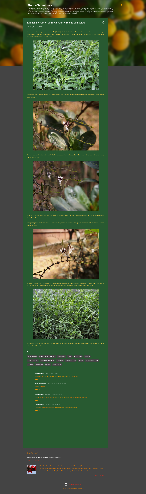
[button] (103, 22)
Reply (37, 379)
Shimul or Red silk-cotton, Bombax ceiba (44, 458)
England (87, 356)
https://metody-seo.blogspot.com (66, 407)
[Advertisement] (116, 49)
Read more (99, 475)
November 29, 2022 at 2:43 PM (56, 383)
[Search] (122, 5)
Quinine (30, 364)
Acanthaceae (32, 356)
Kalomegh (60, 360)
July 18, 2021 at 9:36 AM (51, 373)
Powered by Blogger (73, 484)
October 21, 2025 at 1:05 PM (52, 404)
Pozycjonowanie (41, 383)
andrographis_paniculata (47, 356)
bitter (70, 356)
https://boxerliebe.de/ (62, 397)
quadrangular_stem (92, 360)
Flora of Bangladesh (40, 5)
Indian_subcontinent (47, 360)
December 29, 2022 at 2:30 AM (53, 394)
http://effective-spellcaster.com (57, 376)
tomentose (39, 364)
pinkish (80, 360)
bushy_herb (78, 356)
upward (47, 364)
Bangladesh (61, 356)
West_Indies (57, 364)
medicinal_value (71, 360)
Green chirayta (33, 360)
